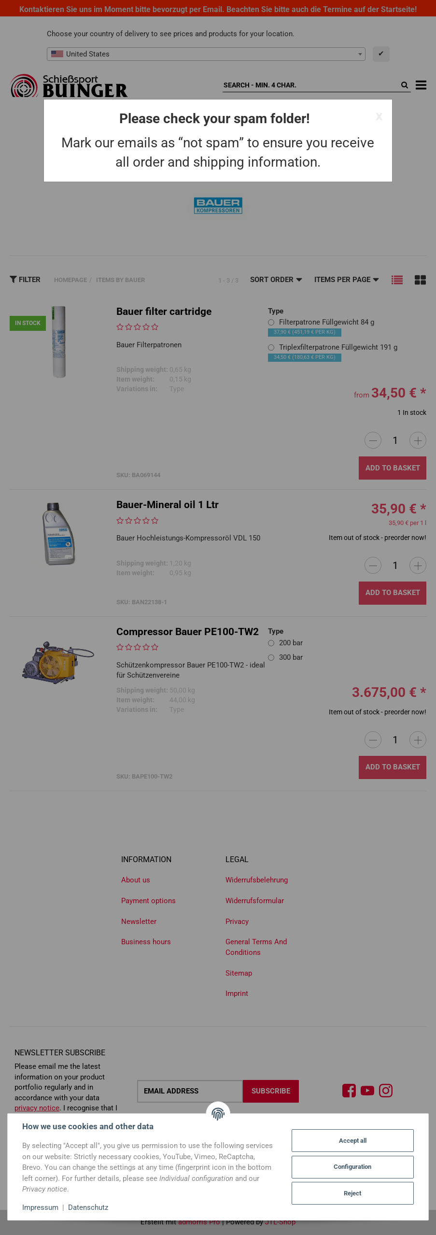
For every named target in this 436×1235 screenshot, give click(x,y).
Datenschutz (88, 1207)
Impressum (40, 1207)
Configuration (352, 1166)
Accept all (352, 1140)
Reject (352, 1193)
